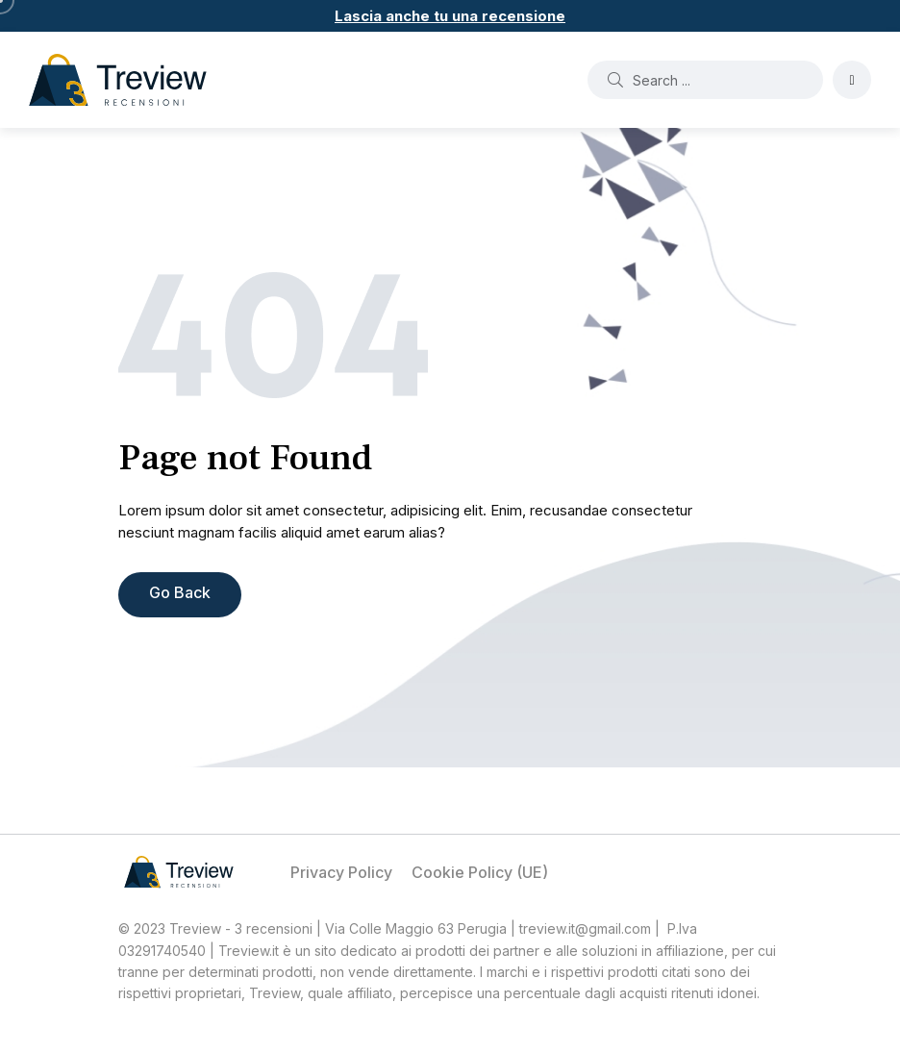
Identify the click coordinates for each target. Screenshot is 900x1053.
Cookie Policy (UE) (480, 872)
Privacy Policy (341, 872)
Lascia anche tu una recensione (450, 16)
